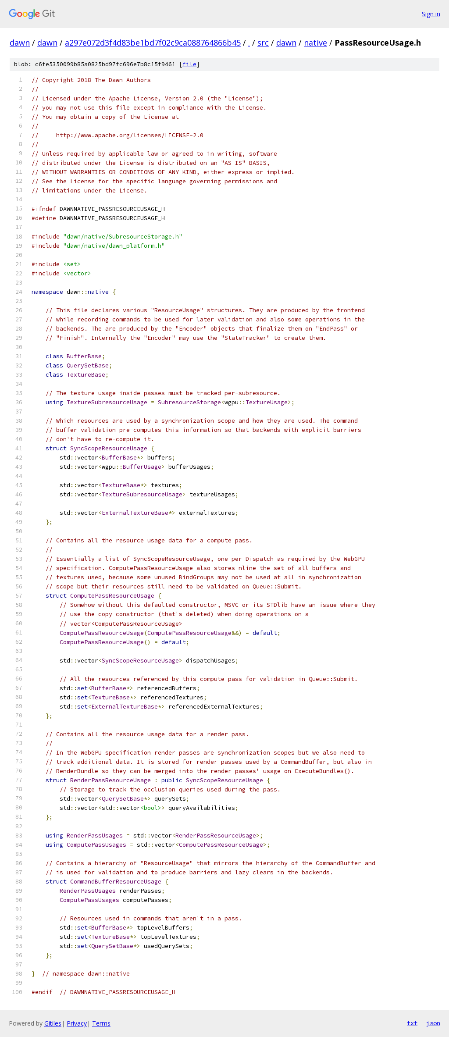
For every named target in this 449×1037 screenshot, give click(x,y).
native (315, 42)
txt (412, 1023)
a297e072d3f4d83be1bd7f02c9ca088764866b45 (153, 42)
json (433, 1023)
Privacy (77, 1023)
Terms (101, 1023)
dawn (20, 42)
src (263, 42)
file (189, 64)
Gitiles (52, 1023)
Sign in (431, 14)
